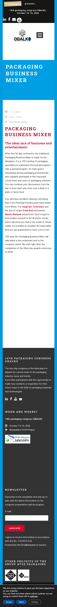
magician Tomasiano (33, 206)
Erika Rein (28, 210)
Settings (34, 602)
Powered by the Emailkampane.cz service (25, 545)
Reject (21, 602)
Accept (9, 602)
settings (34, 596)
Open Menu (39, 35)
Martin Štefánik (13, 214)
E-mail (9, 511)
